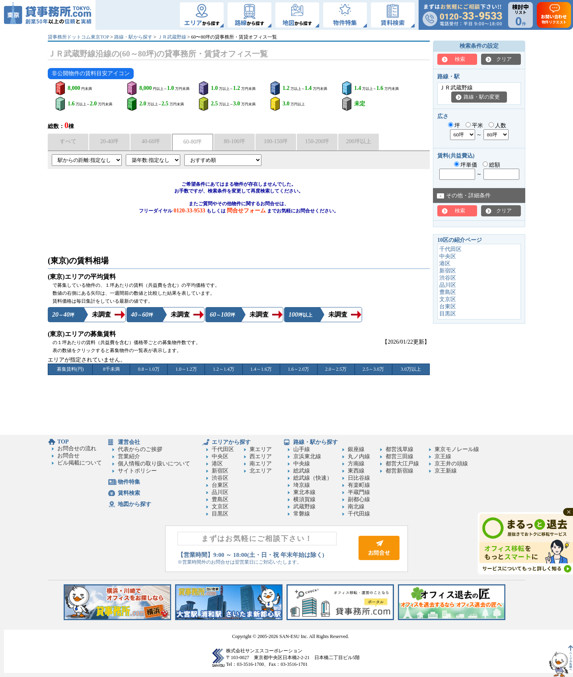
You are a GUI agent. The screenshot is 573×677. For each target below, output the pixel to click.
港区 (444, 264)
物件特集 (129, 482)
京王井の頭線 (451, 464)
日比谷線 (359, 478)
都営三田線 (399, 456)
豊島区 (447, 292)
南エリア (260, 464)
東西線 (356, 471)
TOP (63, 442)
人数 (498, 125)
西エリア (260, 456)
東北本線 (304, 492)
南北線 (356, 507)
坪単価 (465, 165)
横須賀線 (304, 499)
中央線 (301, 464)
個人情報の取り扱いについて (154, 464)
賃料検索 (129, 493)
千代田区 (450, 249)
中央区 (447, 256)
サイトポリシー (137, 471)
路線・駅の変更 (482, 97)
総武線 (301, 471)
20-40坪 (109, 141)
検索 (460, 59)
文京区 (447, 299)
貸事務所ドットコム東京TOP (78, 37)
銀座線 (356, 449)
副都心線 (359, 499)
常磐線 (301, 514)
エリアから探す (231, 442)
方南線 (356, 464)
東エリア (260, 449)
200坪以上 (358, 141)
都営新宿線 (399, 471)
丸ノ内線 (359, 456)
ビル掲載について (79, 463)
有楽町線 (359, 485)
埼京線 (301, 485)
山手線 (301, 449)
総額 (492, 165)
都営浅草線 (399, 449)
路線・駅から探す (133, 37)
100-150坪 (276, 141)
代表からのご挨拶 (140, 449)
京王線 (443, 456)
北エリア (260, 471)
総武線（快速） (312, 478)
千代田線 (359, 514)
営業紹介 (129, 456)
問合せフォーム (246, 211)
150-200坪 (317, 141)
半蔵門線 (359, 492)
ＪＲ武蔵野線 (172, 37)
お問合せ (68, 456)
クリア (504, 59)
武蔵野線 (304, 507)
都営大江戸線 (402, 464)
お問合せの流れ (76, 448)
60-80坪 (192, 142)
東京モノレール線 (457, 449)
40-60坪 (151, 141)
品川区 (447, 285)
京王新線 (446, 471)
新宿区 (447, 271)
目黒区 (447, 314)
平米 (474, 125)
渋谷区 (447, 278)
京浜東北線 (307, 456)
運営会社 (129, 442)
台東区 (447, 306)
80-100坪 (234, 141)
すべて (68, 141)
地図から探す (134, 504)
